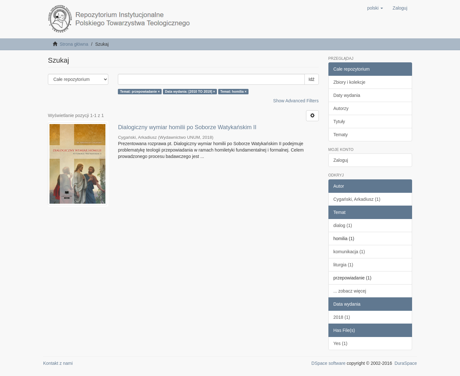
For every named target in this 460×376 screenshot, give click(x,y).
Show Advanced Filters (295, 100)
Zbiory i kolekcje (349, 82)
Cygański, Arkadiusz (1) (357, 199)
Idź (312, 79)
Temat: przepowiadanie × (140, 91)
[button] (375, 8)
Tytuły (339, 121)
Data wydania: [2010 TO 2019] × (190, 91)
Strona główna (74, 44)
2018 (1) (342, 317)
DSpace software (328, 363)
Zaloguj (341, 160)
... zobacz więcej (350, 291)
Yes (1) (341, 343)
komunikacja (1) (349, 251)
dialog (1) (343, 225)
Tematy (341, 134)
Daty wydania (347, 95)
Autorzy (341, 108)
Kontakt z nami (58, 363)
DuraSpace (406, 363)
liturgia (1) (343, 264)
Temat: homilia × (233, 91)
